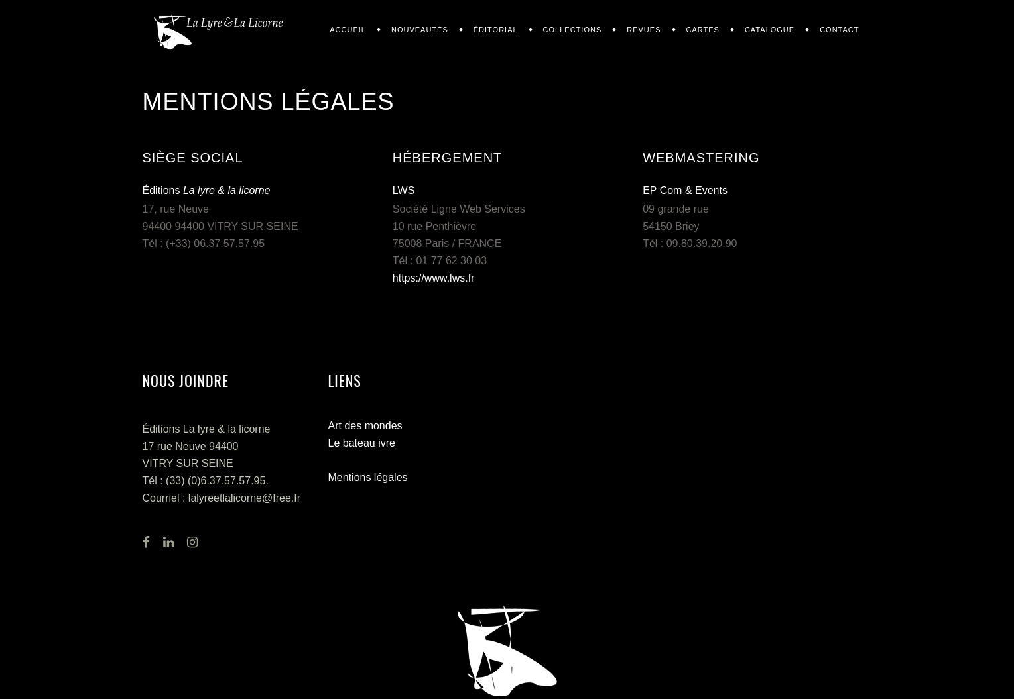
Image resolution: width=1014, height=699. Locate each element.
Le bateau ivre (361, 443)
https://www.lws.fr (434, 278)
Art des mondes (365, 425)
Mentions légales (368, 477)
